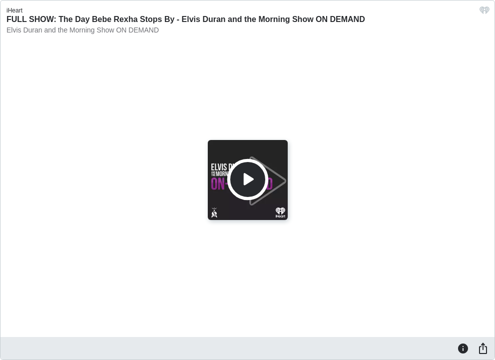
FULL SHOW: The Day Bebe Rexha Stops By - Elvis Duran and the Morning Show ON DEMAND (185, 19)
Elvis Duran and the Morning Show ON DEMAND (82, 30)
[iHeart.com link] (485, 13)
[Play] (247, 179)
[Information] (463, 348)
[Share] (483, 348)
